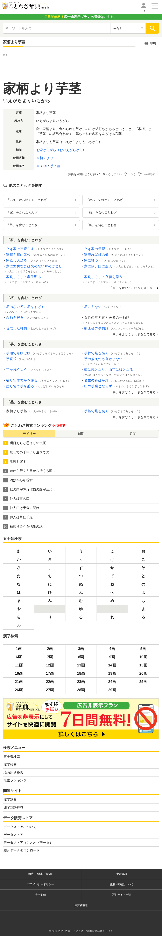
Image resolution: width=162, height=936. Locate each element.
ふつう (131, 174)
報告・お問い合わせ (40, 873)
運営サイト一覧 (121, 894)
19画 (112, 673)
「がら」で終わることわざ (104, 199)
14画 (112, 665)
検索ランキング (15, 780)
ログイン (143, 10)
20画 (143, 673)
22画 (50, 681)
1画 (19, 648)
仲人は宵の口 (16, 498)
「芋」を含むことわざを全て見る (133, 392)
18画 (81, 673)
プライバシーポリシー (40, 884)
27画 (50, 690)
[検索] (152, 28)
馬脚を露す (14, 461)
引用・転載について (122, 884)
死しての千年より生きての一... (29, 452)
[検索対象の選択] (128, 28)
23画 (81, 681)
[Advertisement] (81, 66)
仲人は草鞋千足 (18, 517)
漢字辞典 (10, 799)
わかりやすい (149, 174)
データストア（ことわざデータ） (28, 842)
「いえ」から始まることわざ (27, 199)
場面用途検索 (13, 772)
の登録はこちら (79, 17)
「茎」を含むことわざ (101, 224)
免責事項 (121, 873)
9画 (112, 657)
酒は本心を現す (18, 480)
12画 (50, 665)
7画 (50, 657)
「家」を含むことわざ (22, 212)
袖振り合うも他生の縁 (23, 526)
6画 (19, 657)
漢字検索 (10, 764)
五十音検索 (11, 756)
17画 (50, 673)
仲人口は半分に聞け (21, 508)
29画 (112, 690)
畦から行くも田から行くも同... (29, 470)
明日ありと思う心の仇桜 (24, 443)
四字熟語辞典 (13, 807)
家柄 (39, 158)
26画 (19, 690)
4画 (112, 648)
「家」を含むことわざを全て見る (133, 288)
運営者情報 (81, 905)
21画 (19, 681)
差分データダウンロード (21, 850)
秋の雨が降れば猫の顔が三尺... (29, 489)
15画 (143, 665)
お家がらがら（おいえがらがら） (61, 150)
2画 (50, 648)
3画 (81, 648)
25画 (143, 681)
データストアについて (19, 827)
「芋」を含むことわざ (22, 224)
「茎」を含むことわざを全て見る (133, 417)
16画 (19, 673)
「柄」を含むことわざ (101, 212)
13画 (81, 665)
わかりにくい (113, 174)
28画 (81, 690)
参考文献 (40, 894)
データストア (13, 834)
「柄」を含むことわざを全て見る (133, 334)
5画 (143, 648)
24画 (112, 681)
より (50, 158)
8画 (81, 657)
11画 (19, 665)
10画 (143, 657)
